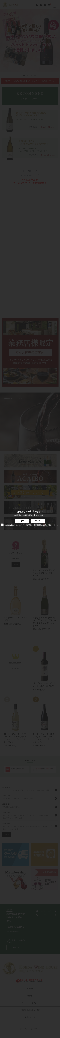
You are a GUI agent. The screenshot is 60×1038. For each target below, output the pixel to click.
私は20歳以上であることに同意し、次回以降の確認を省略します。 (30, 525)
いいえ (37, 521)
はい (22, 521)
